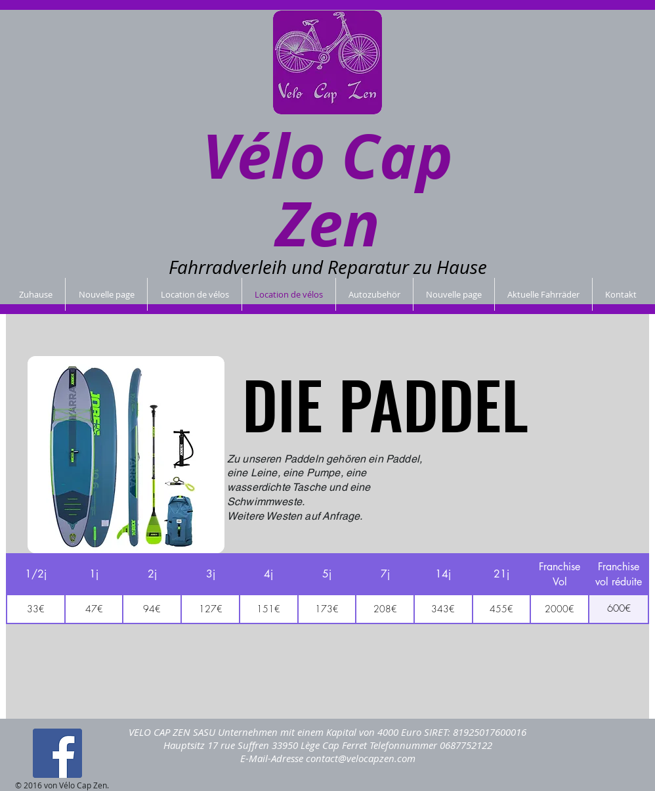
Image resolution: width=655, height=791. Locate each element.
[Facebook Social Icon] (57, 753)
